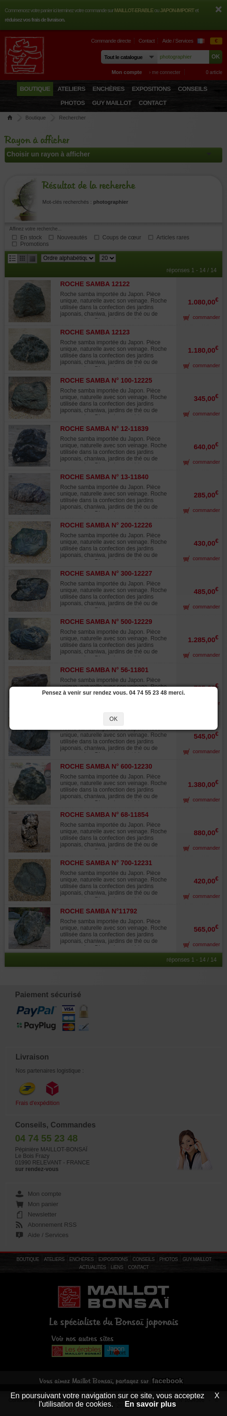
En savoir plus (150, 1404)
